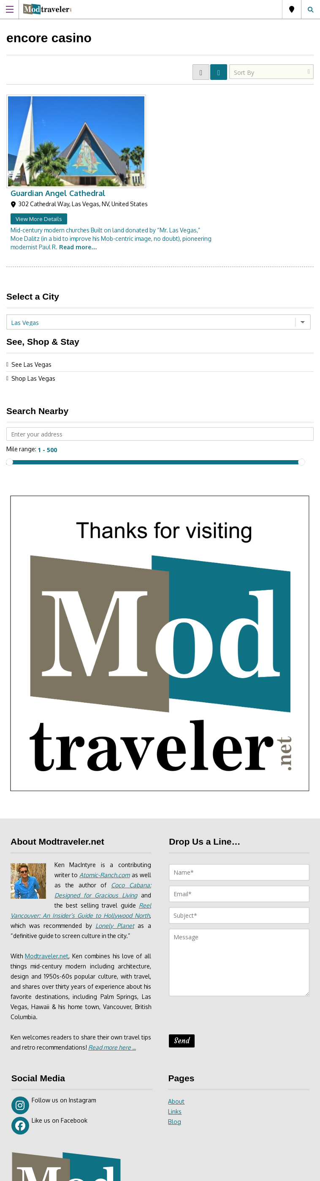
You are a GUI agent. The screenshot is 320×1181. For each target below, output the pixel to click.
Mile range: (21, 353)
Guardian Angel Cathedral (159, 98)
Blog (174, 1026)
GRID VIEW (201, 72)
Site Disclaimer (181, 1171)
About (176, 1006)
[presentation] (233, 922)
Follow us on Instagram (53, 1010)
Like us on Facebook (49, 1030)
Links (175, 1016)
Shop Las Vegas (33, 283)
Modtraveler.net (47, 861)
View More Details (140, 123)
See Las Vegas (31, 269)
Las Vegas (291, 9)
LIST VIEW (218, 72)
